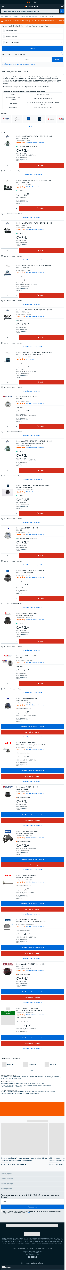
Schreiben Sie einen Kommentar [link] (35, 142)
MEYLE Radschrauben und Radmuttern (12, 1083)
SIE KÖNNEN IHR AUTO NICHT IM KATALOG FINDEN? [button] (18, 64)
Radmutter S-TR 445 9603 (31, 744)
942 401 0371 (5, 1078)
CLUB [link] (36, 2)
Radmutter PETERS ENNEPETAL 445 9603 (32, 486)
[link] (62, 6)
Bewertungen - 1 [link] (30, 359)
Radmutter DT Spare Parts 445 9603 (30, 571)
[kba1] (26, 59)
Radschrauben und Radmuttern (29, 16)
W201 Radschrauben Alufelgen (28, 1091)
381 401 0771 (30, 1077)
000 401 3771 (14, 1077)
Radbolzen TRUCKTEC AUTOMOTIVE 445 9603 (34, 137)
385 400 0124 (13, 1078)
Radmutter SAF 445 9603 (26, 657)
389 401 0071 (22, 1077)
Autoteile (15, 16)
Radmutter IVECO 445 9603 (29, 1009)
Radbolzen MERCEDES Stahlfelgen (11, 1093)
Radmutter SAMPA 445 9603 (27, 529)
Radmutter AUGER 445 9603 (27, 398)
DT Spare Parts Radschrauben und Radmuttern (14, 1085)
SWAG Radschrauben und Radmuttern (34, 1083)
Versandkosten (23, 159)
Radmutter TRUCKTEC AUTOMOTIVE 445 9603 (34, 353)
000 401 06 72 (5, 1077)
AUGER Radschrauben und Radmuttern (39, 1085)
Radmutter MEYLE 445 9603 (31, 921)
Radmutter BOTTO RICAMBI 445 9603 (31, 965)
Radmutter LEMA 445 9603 (26, 614)
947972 (20, 1078)
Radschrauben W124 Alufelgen (46, 1091)
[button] (62, 11)
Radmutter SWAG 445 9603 (27, 832)
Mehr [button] (28, 1213)
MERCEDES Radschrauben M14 (10, 1091)
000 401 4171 (47, 1077)
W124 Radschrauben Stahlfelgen (30, 1093)
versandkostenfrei (21, 1033)
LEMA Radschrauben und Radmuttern (11, 1086)
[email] (32, 1201)
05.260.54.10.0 (56, 1077)
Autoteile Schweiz (6, 16)
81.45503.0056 (39, 1077)
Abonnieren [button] (32, 1207)
